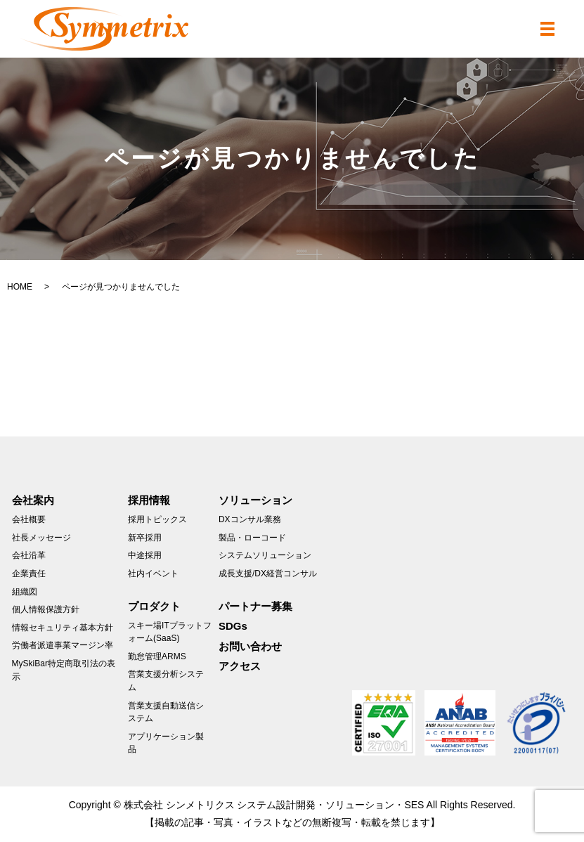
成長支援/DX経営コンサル (268, 573)
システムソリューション (265, 555)
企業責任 (29, 573)
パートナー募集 (255, 606)
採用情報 (149, 500)
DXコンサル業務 (250, 519)
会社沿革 (29, 555)
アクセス (240, 666)
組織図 (24, 592)
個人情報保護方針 (45, 609)
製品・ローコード (252, 538)
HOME (19, 287)
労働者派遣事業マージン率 (62, 645)
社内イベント (153, 573)
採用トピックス (157, 519)
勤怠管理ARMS (157, 656)
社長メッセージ (41, 538)
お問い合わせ (250, 646)
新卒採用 (145, 538)
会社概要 (29, 519)
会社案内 (33, 500)
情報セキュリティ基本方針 (62, 628)
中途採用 (145, 555)
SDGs (233, 626)
